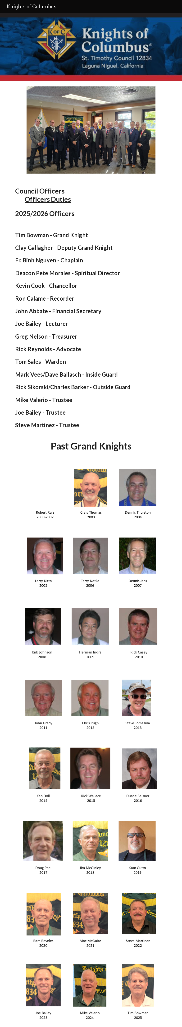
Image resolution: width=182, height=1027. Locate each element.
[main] (90, 319)
